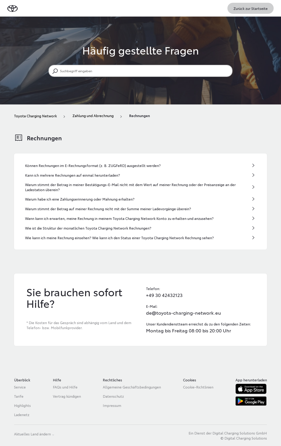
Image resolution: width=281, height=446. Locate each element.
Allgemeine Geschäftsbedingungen (132, 386)
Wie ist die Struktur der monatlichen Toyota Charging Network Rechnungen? (88, 227)
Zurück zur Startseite (250, 8)
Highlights (22, 405)
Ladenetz (21, 414)
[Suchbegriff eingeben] (140, 70)
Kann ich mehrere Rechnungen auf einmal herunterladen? (72, 175)
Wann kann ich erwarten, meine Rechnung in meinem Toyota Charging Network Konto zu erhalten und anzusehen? (119, 218)
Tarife (18, 396)
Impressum (112, 405)
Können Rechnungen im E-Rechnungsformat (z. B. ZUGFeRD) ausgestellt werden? (93, 165)
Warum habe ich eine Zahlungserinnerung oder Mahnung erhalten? (80, 198)
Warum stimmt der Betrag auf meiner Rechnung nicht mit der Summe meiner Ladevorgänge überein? (108, 208)
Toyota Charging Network (35, 115)
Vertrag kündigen (67, 396)
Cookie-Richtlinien (198, 386)
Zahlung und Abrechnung (93, 115)
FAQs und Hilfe (65, 386)
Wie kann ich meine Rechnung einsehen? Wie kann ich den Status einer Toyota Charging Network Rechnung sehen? (119, 237)
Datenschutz (113, 396)
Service (20, 386)
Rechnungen (139, 115)
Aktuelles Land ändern (34, 434)
